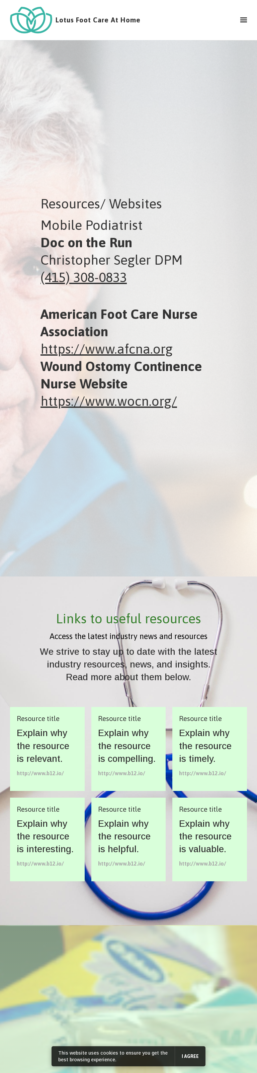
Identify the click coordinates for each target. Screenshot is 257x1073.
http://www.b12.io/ (40, 773)
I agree (190, 1056)
